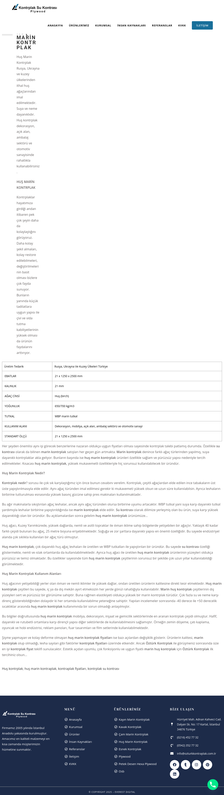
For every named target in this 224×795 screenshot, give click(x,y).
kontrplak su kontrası (103, 425)
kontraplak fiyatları (72, 425)
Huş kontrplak (12, 425)
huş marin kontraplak (40, 425)
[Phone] (212, 784)
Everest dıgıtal (125, 548)
